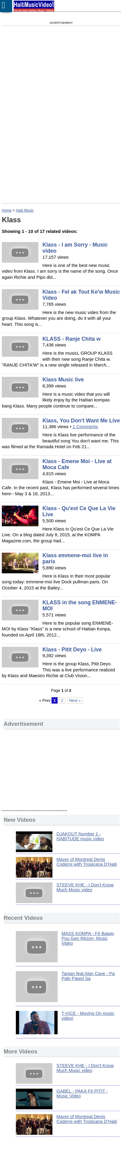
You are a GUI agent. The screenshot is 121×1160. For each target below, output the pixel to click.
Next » (75, 700)
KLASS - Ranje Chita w (71, 339)
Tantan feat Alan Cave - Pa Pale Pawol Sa (88, 976)
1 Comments (85, 426)
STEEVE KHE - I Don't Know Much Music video (85, 887)
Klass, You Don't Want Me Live (81, 421)
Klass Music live (63, 380)
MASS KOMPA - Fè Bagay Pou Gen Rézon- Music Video (88, 938)
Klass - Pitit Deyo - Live (72, 650)
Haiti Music (25, 210)
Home (7, 210)
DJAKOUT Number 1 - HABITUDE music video (80, 836)
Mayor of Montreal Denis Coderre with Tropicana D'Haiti (86, 862)
